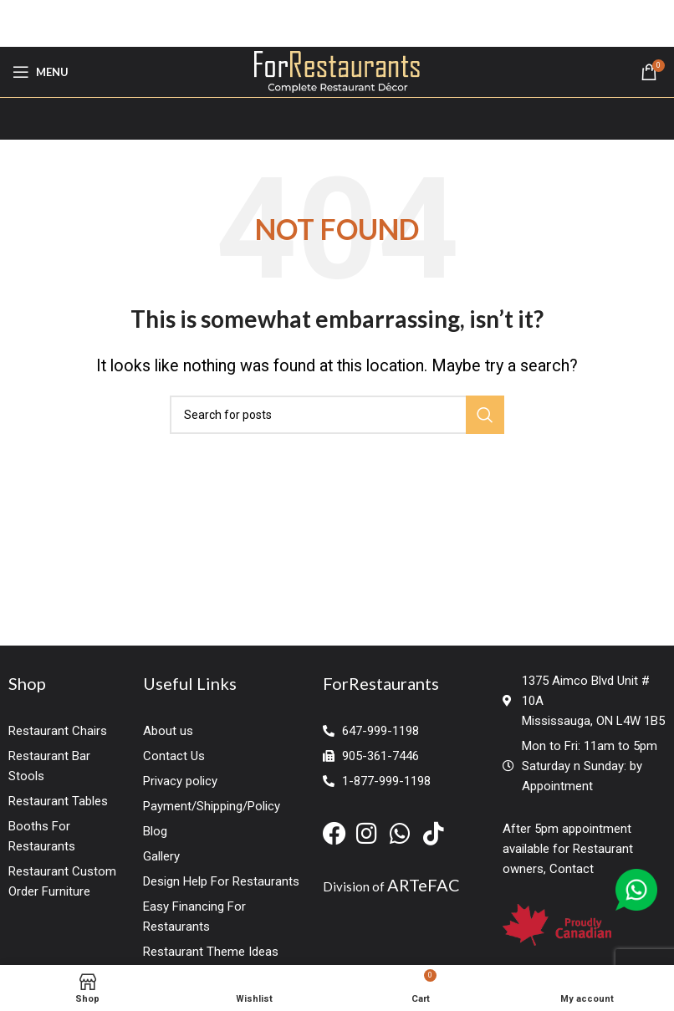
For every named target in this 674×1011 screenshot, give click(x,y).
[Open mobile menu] (40, 72)
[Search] (337, 415)
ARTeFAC (423, 885)
